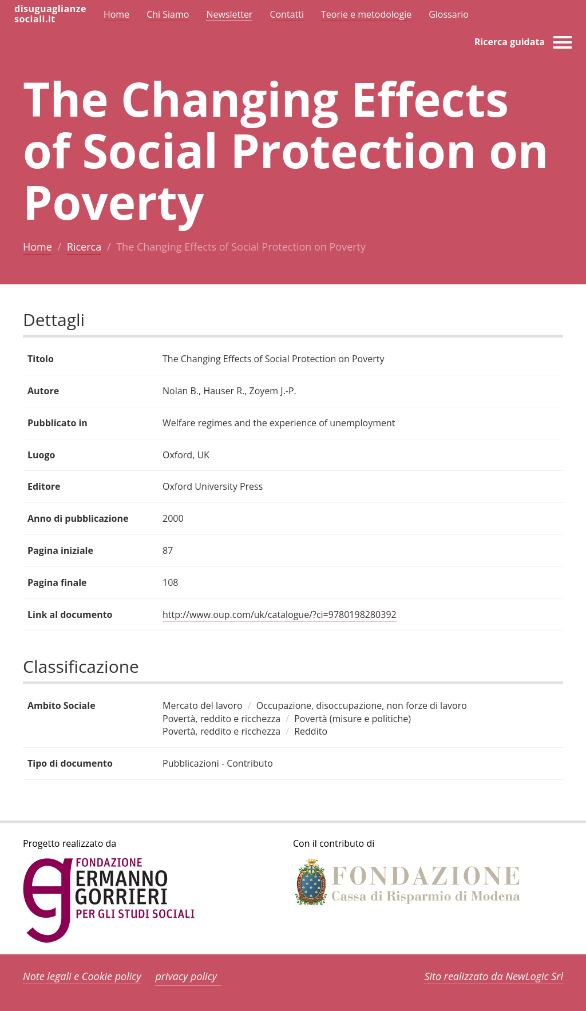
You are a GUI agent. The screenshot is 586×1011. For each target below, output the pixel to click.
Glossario (449, 14)
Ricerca (84, 246)
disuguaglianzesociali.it (50, 13)
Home (37, 246)
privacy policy (186, 976)
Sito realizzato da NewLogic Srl (493, 976)
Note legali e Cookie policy (82, 976)
